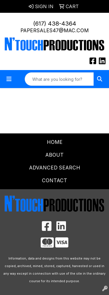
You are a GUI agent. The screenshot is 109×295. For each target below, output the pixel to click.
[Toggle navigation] (9, 79)
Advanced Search (54, 168)
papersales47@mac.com (54, 30)
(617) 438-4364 (54, 23)
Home (54, 142)
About (54, 155)
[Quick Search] (59, 79)
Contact (54, 180)
